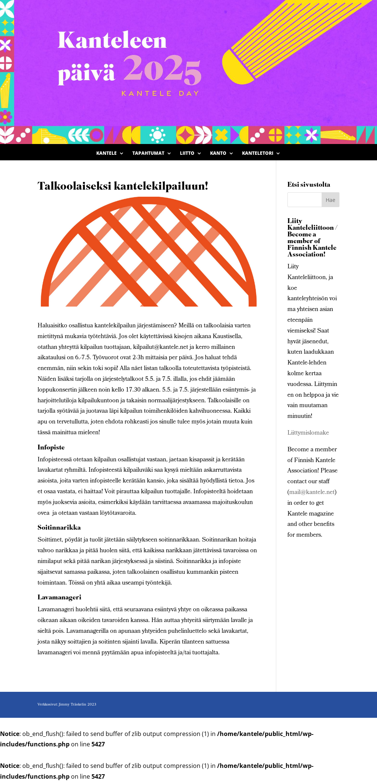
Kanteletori (257, 153)
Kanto (218, 153)
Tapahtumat (148, 153)
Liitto (187, 153)
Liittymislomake (308, 433)
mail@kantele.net (312, 493)
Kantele (106, 153)
